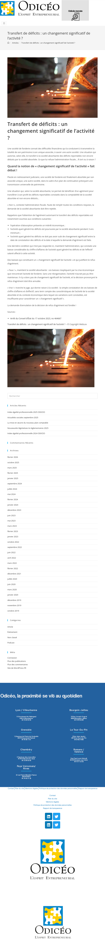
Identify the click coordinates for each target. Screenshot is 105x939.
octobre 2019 (13, 610)
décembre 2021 (14, 573)
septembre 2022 (14, 547)
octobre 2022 (13, 542)
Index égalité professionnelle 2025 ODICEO (26, 412)
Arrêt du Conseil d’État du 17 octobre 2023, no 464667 (35, 318)
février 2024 (12, 499)
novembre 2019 (14, 605)
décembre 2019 (14, 600)
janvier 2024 (12, 504)
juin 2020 (11, 584)
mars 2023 (12, 526)
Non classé (12, 637)
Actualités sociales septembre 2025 (23, 417)
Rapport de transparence (87, 788)
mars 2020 (12, 589)
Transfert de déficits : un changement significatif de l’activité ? (36, 324)
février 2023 (12, 531)
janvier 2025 (12, 478)
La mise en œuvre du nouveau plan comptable (27, 422)
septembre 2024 (14, 483)
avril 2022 (11, 557)
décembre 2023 (14, 510)
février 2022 (12, 568)
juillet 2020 (12, 579)
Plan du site (19, 788)
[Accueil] (8, 42)
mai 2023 (11, 520)
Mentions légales (31, 788)
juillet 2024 (12, 489)
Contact (11, 788)
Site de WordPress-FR (16, 668)
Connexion (12, 657)
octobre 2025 (13, 462)
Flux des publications (16, 661)
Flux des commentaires (17, 664)
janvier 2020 (12, 594)
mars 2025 (12, 467)
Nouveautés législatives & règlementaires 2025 (27, 428)
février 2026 (12, 457)
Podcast (10, 642)
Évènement (12, 632)
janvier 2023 (12, 536)
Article (10, 626)
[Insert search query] (52, 396)
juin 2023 (11, 515)
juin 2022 (11, 552)
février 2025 (12, 473)
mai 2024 (11, 494)
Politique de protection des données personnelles (58, 788)
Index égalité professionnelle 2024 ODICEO (26, 433)
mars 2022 (12, 563)
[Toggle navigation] (4, 23)
